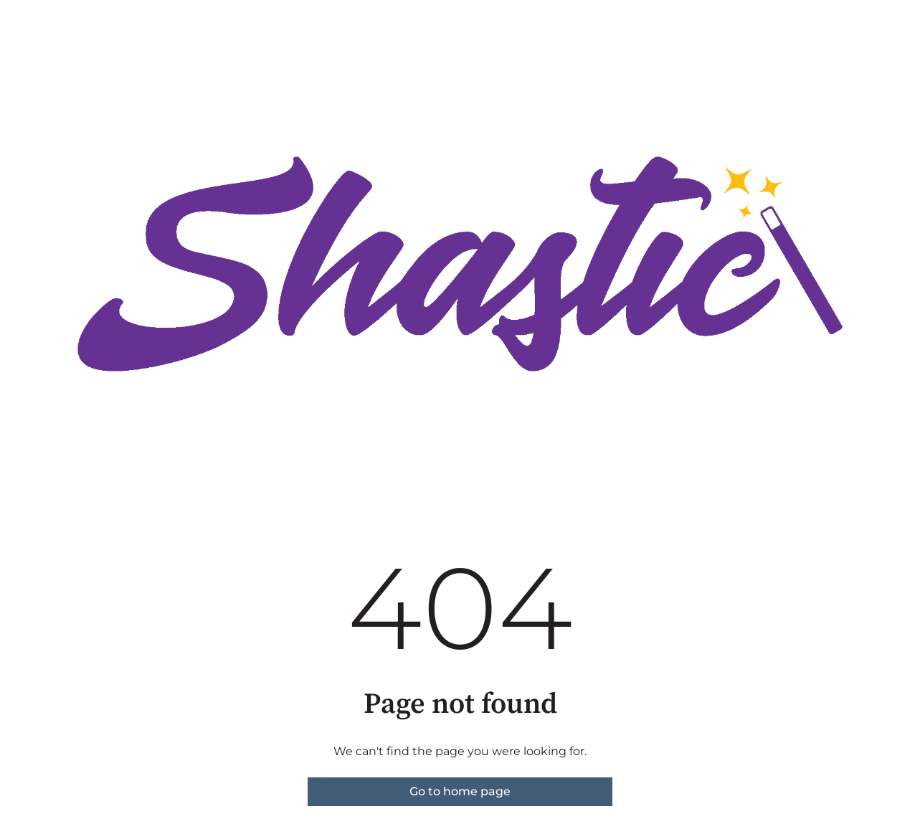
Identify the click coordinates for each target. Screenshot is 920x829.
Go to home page (460, 791)
